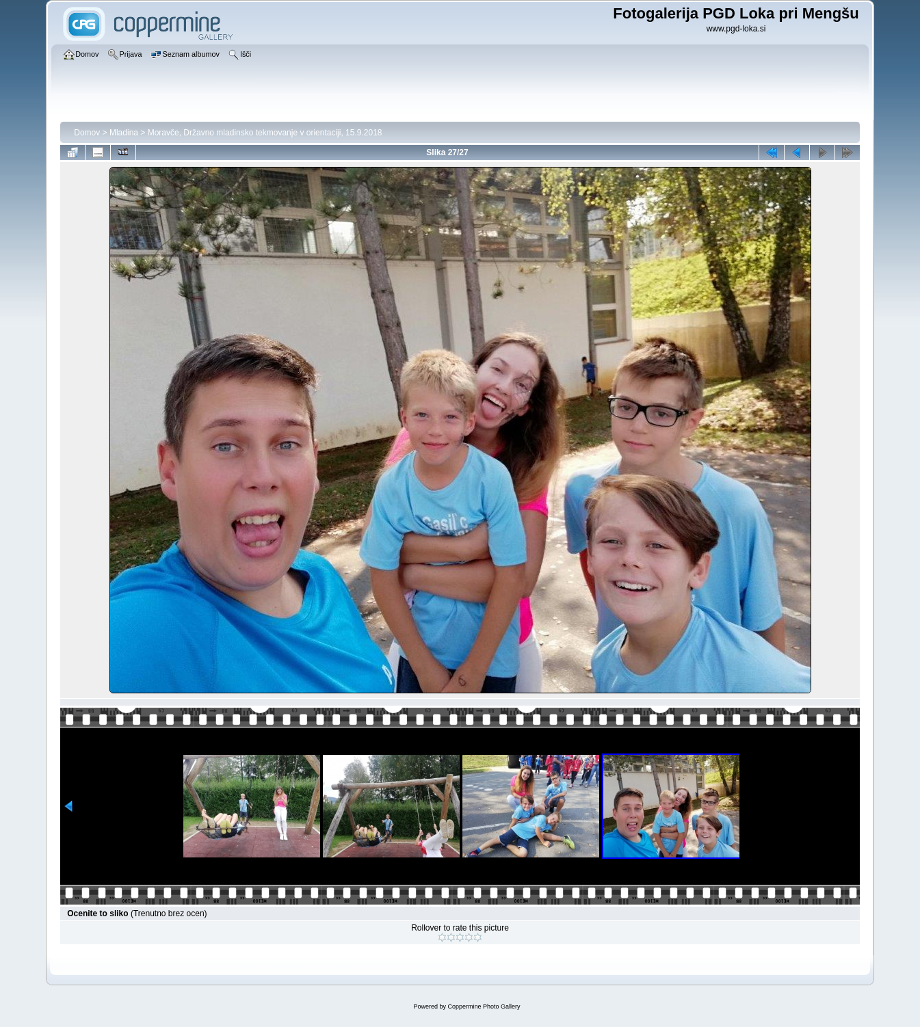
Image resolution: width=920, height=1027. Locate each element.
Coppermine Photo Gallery (483, 1006)
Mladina (123, 132)
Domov (87, 132)
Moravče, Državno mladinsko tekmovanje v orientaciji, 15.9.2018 (265, 132)
